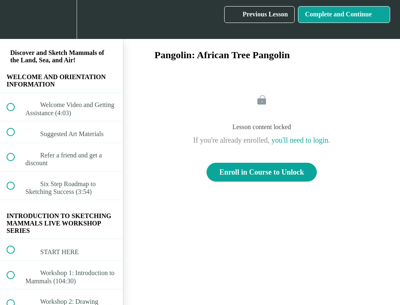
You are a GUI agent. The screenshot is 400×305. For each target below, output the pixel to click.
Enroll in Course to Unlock (261, 172)
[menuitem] (61, 19)
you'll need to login (299, 140)
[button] (15, 19)
